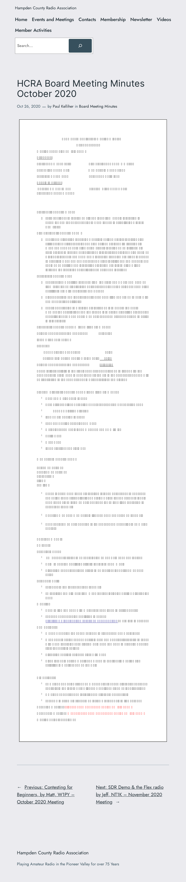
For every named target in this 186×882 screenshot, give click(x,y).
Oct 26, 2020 (28, 106)
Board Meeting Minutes (98, 106)
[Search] (80, 46)
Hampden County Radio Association (46, 8)
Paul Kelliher (63, 106)
